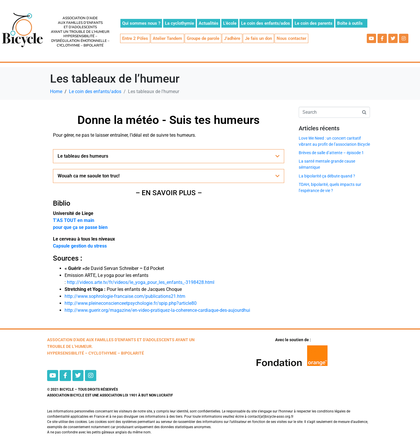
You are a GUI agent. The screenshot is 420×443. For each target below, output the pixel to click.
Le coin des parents (313, 23)
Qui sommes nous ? (141, 23)
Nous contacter (291, 38)
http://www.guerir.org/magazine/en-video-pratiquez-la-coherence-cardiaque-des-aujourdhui (157, 310)
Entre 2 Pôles (135, 38)
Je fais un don (258, 38)
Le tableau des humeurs (83, 156)
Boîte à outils (350, 23)
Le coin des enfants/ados (265, 23)
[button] (168, 156)
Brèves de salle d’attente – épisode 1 (331, 152)
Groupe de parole (203, 38)
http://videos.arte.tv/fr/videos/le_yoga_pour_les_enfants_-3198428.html (140, 282)
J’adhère (232, 38)
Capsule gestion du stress (80, 246)
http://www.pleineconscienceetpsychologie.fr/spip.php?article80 (131, 303)
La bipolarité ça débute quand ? (327, 176)
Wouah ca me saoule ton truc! (89, 176)
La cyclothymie (179, 23)
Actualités (208, 23)
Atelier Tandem (167, 38)
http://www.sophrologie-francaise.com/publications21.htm (125, 296)
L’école (229, 23)
